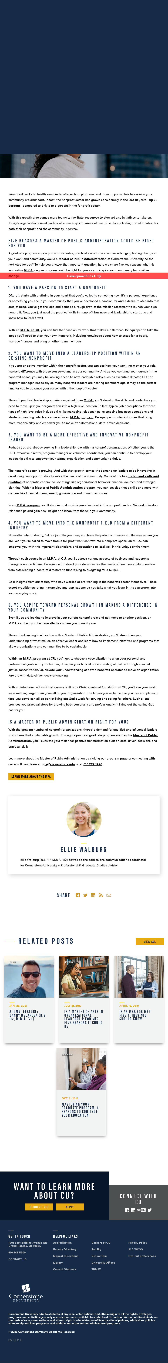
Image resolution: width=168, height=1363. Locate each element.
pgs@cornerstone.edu (58, 764)
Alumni (74, 3)
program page (116, 758)
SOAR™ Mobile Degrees (16, 3)
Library (58, 1262)
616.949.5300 (101, 3)
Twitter (150, 1210)
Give (5, 9)
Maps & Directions (65, 1256)
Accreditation (62, 1243)
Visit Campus (127, 3)
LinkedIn (133, 1210)
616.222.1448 (92, 764)
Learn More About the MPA (31, 776)
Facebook (127, 1210)
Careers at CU (101, 1243)
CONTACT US (17, 1259)
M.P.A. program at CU (39, 658)
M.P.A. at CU (29, 330)
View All (150, 941)
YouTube (141, 1210)
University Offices (103, 1262)
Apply (103, 9)
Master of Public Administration (83, 258)
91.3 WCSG (135, 1249)
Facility (96, 1249)
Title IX (96, 1269)
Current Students (64, 1269)
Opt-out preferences (142, 1256)
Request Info (39, 1207)
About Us (42, 3)
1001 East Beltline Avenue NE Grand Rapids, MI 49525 (27, 1244)
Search (147, 18)
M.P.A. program (81, 417)
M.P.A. (28, 270)
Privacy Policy (137, 1243)
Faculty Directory (64, 1249)
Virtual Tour (99, 1256)
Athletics (58, 3)
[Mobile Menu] (160, 19)
